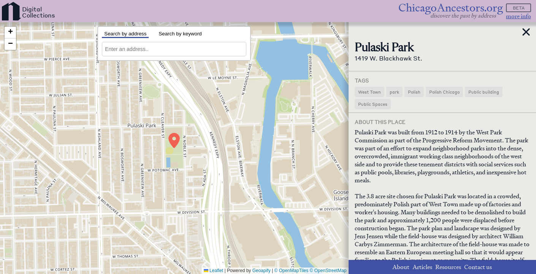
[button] (174, 140)
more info (518, 16)
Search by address (125, 34)
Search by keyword (180, 34)
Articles (422, 267)
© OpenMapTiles (291, 270)
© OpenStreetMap (328, 270)
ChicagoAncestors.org (450, 8)
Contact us (478, 267)
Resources (448, 267)
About (400, 267)
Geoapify (261, 270)
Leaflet (213, 270)
